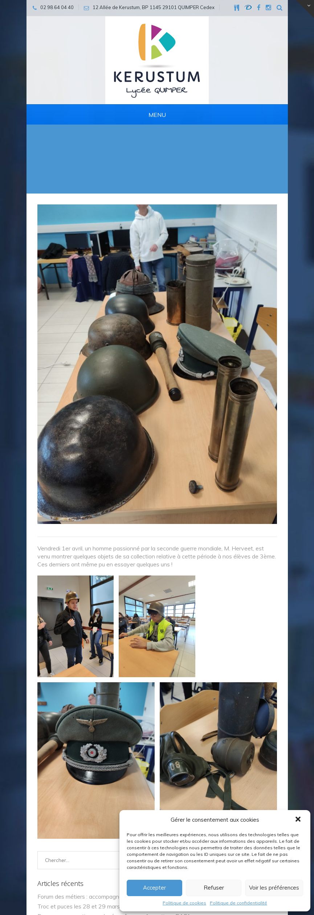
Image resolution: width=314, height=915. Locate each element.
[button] (298, 820)
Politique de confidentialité (238, 903)
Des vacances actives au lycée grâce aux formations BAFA (114, 596)
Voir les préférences (274, 887)
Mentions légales (59, 885)
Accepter (154, 887)
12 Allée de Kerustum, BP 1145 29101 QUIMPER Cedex (103, 852)
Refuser (214, 887)
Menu (157, 114)
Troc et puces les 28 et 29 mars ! (79, 586)
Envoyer (256, 771)
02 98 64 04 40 (61, 818)
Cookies (97, 885)
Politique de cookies (184, 903)
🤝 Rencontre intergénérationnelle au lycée (93, 616)
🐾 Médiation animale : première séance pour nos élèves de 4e (118, 606)
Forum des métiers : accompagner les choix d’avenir (103, 577)
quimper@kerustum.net (71, 835)
